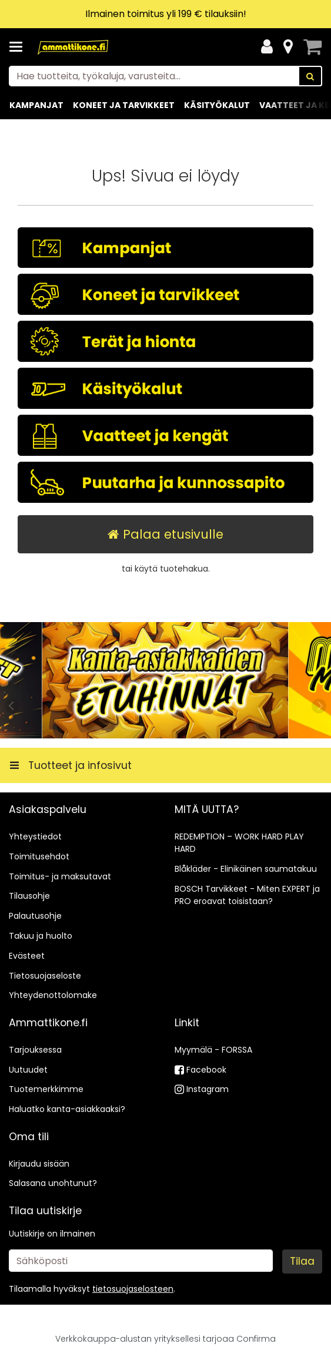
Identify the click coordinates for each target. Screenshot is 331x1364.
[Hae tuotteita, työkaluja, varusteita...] (165, 76)
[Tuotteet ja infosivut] (19, 47)
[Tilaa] (302, 1261)
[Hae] (310, 76)
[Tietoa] (288, 47)
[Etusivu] (73, 47)
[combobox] (165, 76)
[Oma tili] (267, 47)
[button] (132, 1289)
